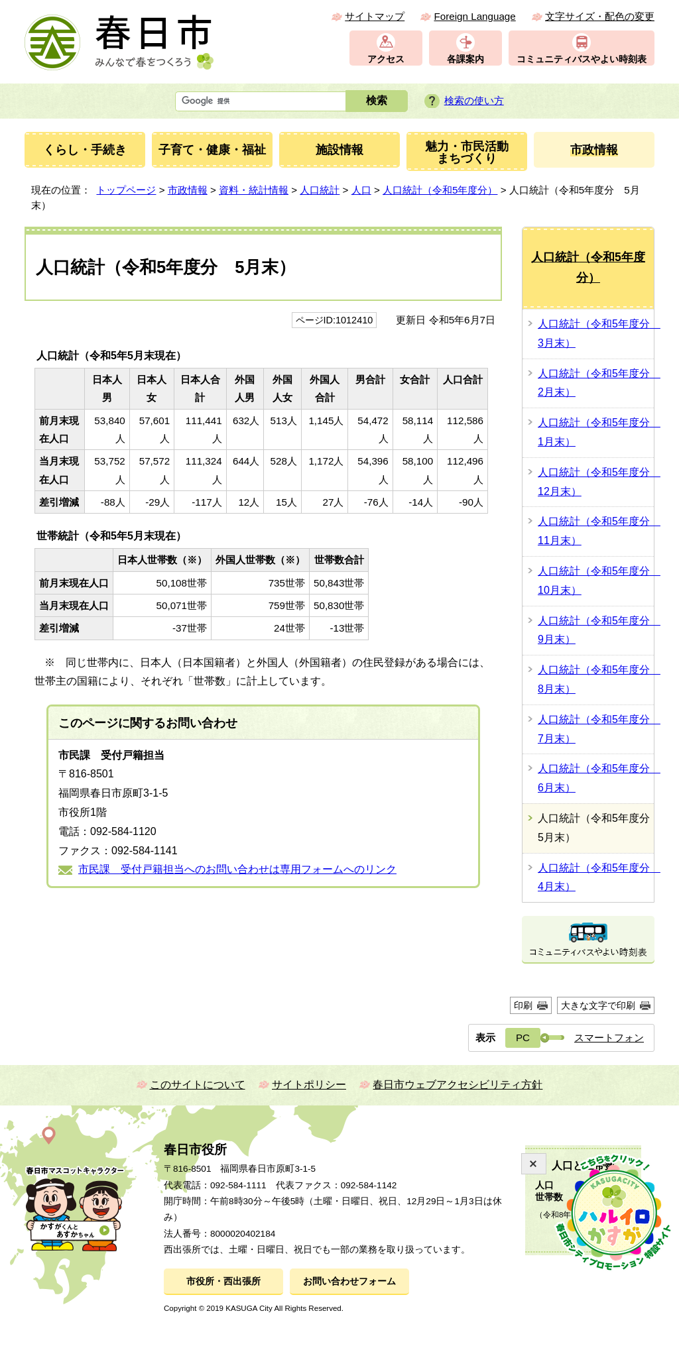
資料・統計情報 (253, 190)
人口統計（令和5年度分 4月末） (596, 877)
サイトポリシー (309, 1084)
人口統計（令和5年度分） (440, 190)
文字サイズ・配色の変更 (599, 16)
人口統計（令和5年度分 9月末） (596, 630)
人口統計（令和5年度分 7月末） (596, 729)
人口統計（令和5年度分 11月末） (596, 531)
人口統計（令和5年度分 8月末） (596, 679)
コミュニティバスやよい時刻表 (582, 59)
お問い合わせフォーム (349, 1281)
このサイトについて (197, 1084)
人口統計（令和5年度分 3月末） (596, 333)
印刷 (523, 1005)
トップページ (126, 190)
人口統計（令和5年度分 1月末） (596, 432)
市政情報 (188, 190)
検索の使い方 (474, 100)
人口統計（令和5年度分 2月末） (596, 383)
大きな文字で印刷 (598, 1005)
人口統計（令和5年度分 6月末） (596, 778)
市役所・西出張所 (223, 1281)
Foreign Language (474, 16)
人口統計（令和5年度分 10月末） (596, 580)
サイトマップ (374, 16)
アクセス (385, 59)
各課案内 (465, 59)
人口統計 (320, 190)
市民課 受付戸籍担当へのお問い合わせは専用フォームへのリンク (237, 869)
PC (523, 1037)
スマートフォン (609, 1037)
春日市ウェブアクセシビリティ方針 (457, 1084)
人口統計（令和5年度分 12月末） (596, 482)
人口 (361, 190)
